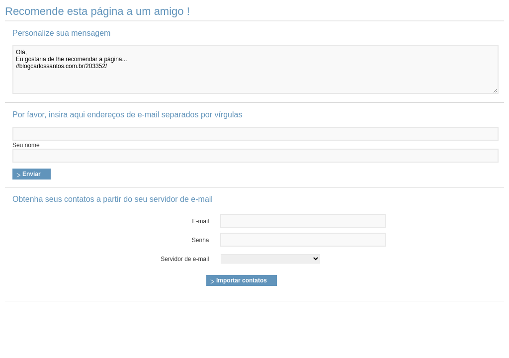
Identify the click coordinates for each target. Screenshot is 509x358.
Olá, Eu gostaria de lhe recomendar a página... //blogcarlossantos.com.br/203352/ (255, 69)
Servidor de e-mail (185, 259)
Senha (200, 240)
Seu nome (26, 145)
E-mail (200, 221)
